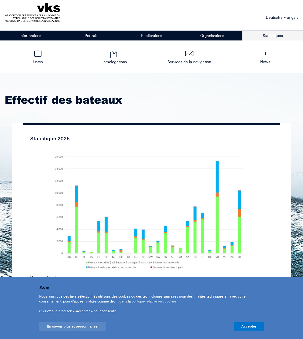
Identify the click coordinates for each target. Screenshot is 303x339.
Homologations (113, 57)
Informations (30, 35)
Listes (38, 57)
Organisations (212, 35)
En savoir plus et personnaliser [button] (73, 326)
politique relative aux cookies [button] (154, 301)
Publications (151, 35)
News (265, 57)
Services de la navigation (189, 57)
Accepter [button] (248, 326)
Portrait (91, 35)
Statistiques (273, 35)
